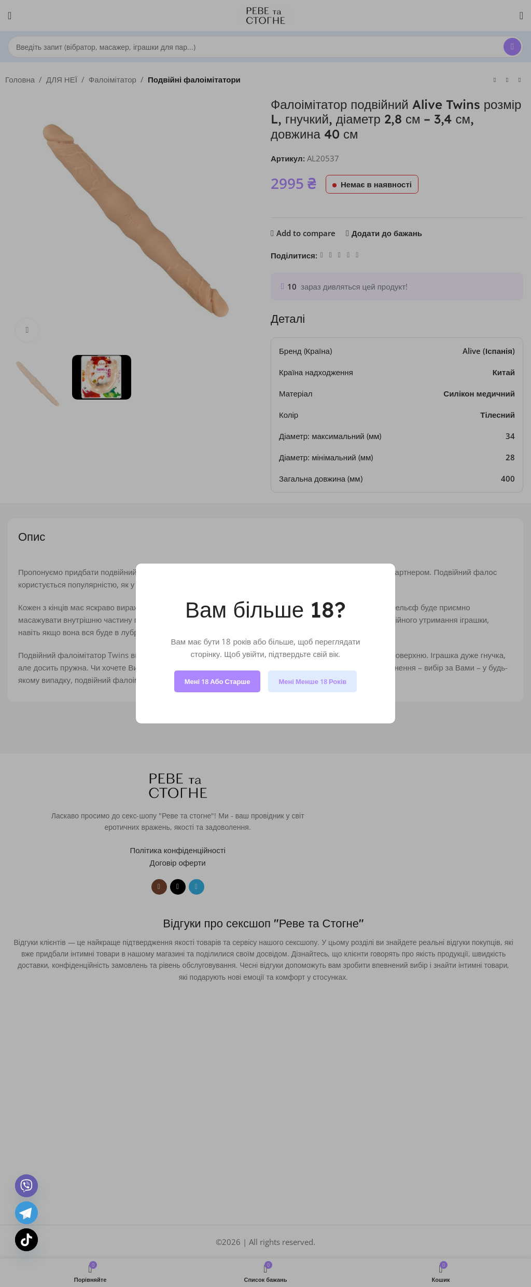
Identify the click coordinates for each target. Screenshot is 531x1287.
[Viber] (26, 1185)
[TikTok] (26, 1239)
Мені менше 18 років (312, 681)
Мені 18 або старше (217, 681)
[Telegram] (26, 1212)
